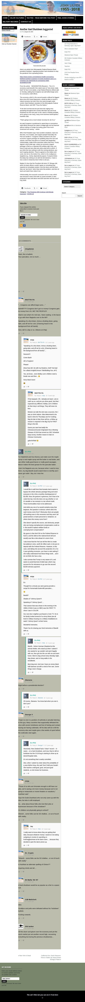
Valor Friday (67, 63)
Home (5, 18)
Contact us (26, 22)
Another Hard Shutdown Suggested (36, 29)
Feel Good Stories (66, 18)
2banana (40, 698)
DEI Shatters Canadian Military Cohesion (72, 146)
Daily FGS (67, 52)
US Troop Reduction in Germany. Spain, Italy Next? (73, 105)
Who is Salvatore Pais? (71, 49)
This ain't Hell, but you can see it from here (42, 995)
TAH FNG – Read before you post (41, 18)
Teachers (67, 66)
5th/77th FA (41, 342)
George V (40, 745)
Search (64, 193)
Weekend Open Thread (71, 55)
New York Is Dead (25, 955)
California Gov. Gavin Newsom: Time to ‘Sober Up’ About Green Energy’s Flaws (51, 957)
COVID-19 (30, 194)
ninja (43, 395)
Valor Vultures (17, 18)
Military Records (10, 22)
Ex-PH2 (22, 31)
